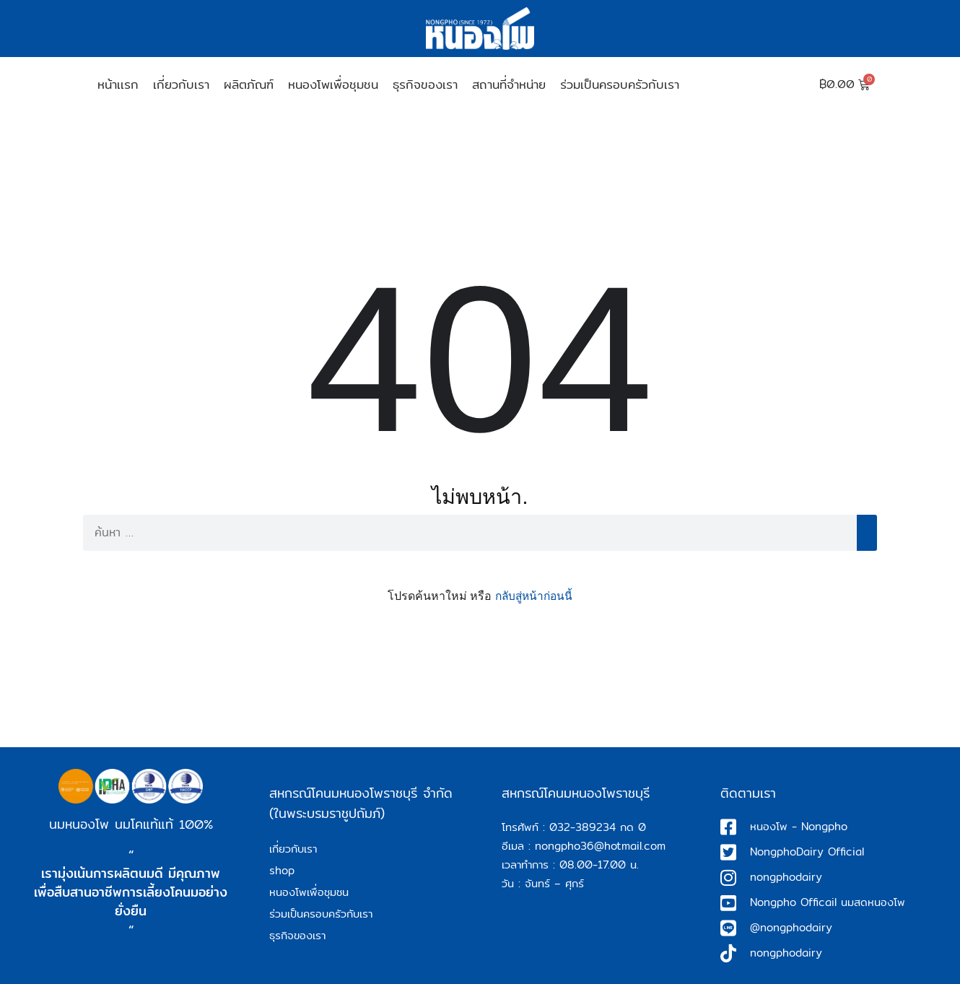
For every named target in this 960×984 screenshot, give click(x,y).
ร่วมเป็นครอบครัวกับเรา (619, 84)
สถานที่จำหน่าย (509, 84)
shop (281, 870)
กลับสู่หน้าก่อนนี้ (534, 596)
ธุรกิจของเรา (425, 84)
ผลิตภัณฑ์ (249, 84)
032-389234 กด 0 (597, 827)
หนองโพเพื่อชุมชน (333, 84)
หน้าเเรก (118, 84)
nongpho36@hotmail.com (600, 845)
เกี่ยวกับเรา (181, 84)
